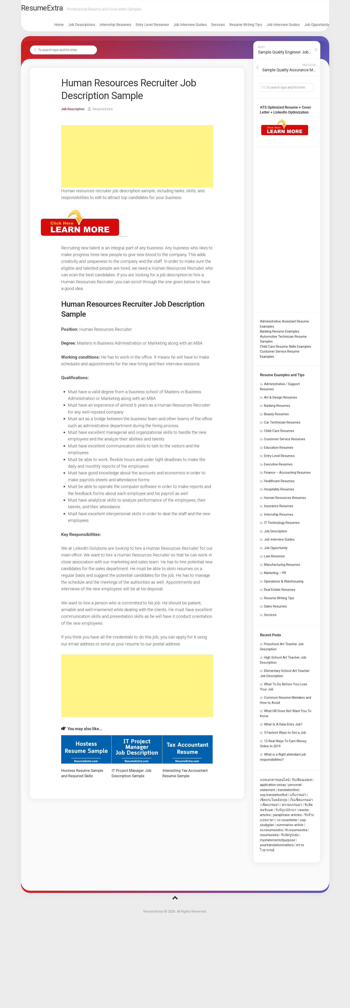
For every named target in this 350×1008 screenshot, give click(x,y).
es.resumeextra (271, 832)
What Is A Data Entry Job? (283, 726)
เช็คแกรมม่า (270, 807)
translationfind (288, 792)
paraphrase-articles (287, 817)
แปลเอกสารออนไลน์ (274, 782)
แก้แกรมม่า (298, 797)
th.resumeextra (296, 832)
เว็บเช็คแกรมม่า (301, 802)
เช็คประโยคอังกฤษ (273, 802)
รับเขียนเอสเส (302, 782)
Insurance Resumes (278, 508)
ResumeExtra (53, 9)
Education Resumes (278, 449)
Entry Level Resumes (143, 26)
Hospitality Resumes (279, 491)
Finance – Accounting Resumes (287, 474)
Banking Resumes (277, 407)
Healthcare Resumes (279, 483)
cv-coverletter (287, 822)
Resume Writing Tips (236, 26)
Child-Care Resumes (279, 433)
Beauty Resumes (276, 416)
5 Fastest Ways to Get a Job (285, 734)
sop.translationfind (273, 797)
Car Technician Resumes (282, 424)
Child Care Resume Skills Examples (285, 348)
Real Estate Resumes (279, 591)
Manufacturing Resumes (282, 566)
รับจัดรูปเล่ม (290, 837)
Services (209, 26)
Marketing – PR (275, 575)
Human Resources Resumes (285, 500)
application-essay (273, 787)
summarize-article (290, 827)
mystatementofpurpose (277, 842)
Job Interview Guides (181, 26)
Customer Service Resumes (284, 441)
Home (50, 26)
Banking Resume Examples (279, 333)
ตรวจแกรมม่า (292, 807)
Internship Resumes (106, 26)
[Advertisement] (137, 158)
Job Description (73, 111)
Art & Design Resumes (280, 399)
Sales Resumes (275, 608)
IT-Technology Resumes (282, 525)
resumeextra (269, 837)
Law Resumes (274, 558)
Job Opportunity (307, 26)
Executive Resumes (278, 466)
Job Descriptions (72, 26)
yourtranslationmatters (277, 847)
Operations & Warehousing (283, 583)
